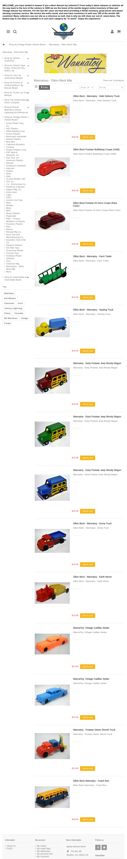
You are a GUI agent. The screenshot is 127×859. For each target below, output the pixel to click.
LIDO (8, 197)
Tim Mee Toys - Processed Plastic (14, 249)
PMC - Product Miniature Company (15, 220)
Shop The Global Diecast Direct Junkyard (16, 101)
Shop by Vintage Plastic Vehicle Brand (27, 44)
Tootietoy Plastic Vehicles (14, 257)
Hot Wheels (10, 298)
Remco (9, 229)
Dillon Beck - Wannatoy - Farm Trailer (92, 256)
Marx (8, 202)
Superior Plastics (14, 245)
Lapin (8, 195)
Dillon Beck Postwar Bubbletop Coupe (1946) (96, 149)
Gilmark (10, 163)
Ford (20, 303)
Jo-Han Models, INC (15, 179)
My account (40, 840)
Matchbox (9, 293)
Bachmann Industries (16, 136)
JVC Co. (10, 181)
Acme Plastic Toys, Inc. (15, 124)
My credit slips (43, 848)
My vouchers (43, 856)
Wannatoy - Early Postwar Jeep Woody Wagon (97, 363)
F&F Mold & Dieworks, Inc (12, 153)
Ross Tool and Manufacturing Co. (15, 235)
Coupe (7, 323)
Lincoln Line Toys (14, 200)
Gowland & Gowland (16, 165)
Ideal (8, 173)
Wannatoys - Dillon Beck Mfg (15, 267)
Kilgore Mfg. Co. (13, 189)
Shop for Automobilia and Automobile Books (16, 278)
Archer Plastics (13, 134)
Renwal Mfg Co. (13, 232)
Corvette (18, 313)
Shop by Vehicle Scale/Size (12, 59)
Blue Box (10, 142)
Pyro (8, 226)
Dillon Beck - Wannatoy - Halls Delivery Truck (96, 96)
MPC (8, 210)
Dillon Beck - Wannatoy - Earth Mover (92, 576)
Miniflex (9, 205)
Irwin (8, 176)
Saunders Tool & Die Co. (16, 241)
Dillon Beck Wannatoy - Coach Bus (91, 780)
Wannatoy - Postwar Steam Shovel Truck (94, 729)
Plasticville (11, 216)
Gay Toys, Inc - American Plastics (14, 159)
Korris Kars (11, 192)
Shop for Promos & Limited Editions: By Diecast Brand (13, 85)
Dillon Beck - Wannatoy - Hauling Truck (93, 309)
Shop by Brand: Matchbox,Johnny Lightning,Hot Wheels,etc (16, 110)
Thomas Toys (12, 253)
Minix (8, 208)
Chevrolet (9, 303)
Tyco (8, 261)
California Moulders (15, 144)
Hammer (10, 168)
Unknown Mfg (12, 263)
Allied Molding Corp (15, 131)
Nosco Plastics (13, 213)
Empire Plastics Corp (16, 149)
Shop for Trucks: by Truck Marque (16, 93)
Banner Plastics (13, 139)
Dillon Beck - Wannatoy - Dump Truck (92, 523)
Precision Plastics (14, 224)
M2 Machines (11, 318)
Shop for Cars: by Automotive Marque (13, 76)
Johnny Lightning (13, 308)
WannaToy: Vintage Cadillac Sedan (91, 628)
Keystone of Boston (15, 187)
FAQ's (10, 848)
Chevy (7, 313)
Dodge (24, 318)
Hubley (9, 171)
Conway (10, 147)
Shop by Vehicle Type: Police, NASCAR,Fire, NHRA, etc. (14, 68)
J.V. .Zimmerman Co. (16, 184)
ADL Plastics (12, 128)
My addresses (43, 851)
